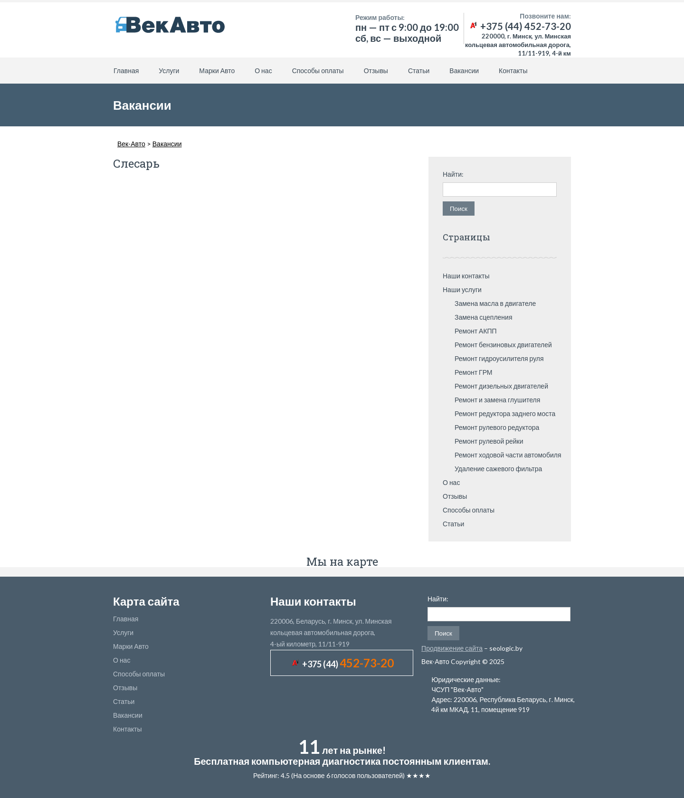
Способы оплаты (318, 70)
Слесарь (136, 163)
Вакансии (464, 70)
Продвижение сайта (452, 648)
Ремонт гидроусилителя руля (499, 358)
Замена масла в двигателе (495, 303)
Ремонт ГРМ (474, 372)
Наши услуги (462, 289)
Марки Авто (217, 70)
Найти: (453, 174)
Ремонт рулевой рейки (489, 441)
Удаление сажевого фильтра (498, 469)
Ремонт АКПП (476, 331)
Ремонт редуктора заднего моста (505, 413)
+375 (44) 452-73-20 (519, 26)
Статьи (418, 70)
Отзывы (376, 70)
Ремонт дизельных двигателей (501, 386)
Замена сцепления (484, 317)
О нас (263, 70)
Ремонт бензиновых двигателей (503, 345)
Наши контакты (466, 276)
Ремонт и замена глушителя (497, 400)
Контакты (513, 70)
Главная (126, 70)
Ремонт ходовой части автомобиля (508, 455)
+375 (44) (348, 664)
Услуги (169, 70)
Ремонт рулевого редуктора (497, 427)
